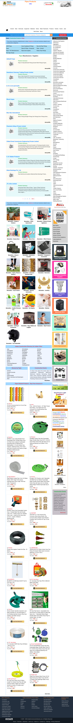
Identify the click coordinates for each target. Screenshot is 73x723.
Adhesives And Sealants (58, 41)
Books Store (60, 329)
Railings (55, 161)
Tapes (54, 183)
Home (7, 38)
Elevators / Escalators (60, 484)
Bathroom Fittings (60, 447)
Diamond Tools (56, 87)
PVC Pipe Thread (10, 52)
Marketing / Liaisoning (58, 139)
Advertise (25, 721)
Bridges (22, 703)
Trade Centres (34, 706)
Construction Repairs (58, 76)
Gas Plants (55, 112)
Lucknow (39, 357)
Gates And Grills (57, 114)
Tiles (54, 186)
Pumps (54, 158)
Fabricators (55, 99)
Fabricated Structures (58, 98)
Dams (22, 704)
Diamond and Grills (57, 84)
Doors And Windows (58, 88)
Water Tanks (56, 199)
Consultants (56, 79)
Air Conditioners (57, 47)
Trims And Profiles (57, 190)
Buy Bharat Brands (48, 701)
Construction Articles (6, 716)
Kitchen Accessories (58, 133)
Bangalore (24, 350)
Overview (19, 721)
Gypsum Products (57, 120)
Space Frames (56, 174)
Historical (22, 706)
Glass (8, 374)
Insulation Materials (57, 123)
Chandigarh (25, 352)
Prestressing (56, 156)
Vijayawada (9, 365)
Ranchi (8, 361)
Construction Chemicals (58, 69)
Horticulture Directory (6, 707)
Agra (8, 349)
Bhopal (38, 350)
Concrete (55, 68)
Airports (22, 699)
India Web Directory (48, 711)
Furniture (55, 110)
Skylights (55, 171)
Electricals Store (60, 312)
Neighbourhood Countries (7, 711)
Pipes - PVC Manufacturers (12, 50)
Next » (33, 198)
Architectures (23, 701)
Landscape (55, 134)
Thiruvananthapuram (12, 363)
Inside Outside (10, 375)
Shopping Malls (35, 699)
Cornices (55, 80)
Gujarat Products (5, 704)
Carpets (55, 60)
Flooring (55, 107)
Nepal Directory (65, 704)
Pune (38, 360)
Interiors (55, 128)
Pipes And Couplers (26, 50)
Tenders (56, 28)
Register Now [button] (63, 35)
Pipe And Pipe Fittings (42, 46)
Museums (23, 707)
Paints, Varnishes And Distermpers (15, 377)
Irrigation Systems (57, 131)
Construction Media (57, 74)
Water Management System (59, 196)
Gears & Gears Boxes (58, 115)
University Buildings (36, 707)
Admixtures (55, 42)
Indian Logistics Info (48, 707)
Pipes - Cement (40, 48)
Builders (55, 57)
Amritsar (39, 349)
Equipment (26, 28)
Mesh (54, 140)
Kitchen (60, 438)
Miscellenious (56, 142)
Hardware (55, 121)
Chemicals (20, 28)
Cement (12, 28)
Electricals (55, 90)
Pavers (54, 147)
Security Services (57, 169)
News (41, 31)
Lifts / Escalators (57, 137)
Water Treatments (44, 28)
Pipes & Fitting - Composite (27, 48)
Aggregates (56, 44)
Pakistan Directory (65, 705)
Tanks (54, 182)
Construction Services (58, 77)
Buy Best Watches (47, 706)
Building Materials (57, 58)
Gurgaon (9, 355)
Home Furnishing (60, 363)
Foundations (56, 109)
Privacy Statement (55, 721)
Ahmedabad (25, 349)
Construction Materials (58, 72)
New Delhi (39, 358)
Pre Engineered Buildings (59, 155)
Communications (57, 66)
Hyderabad (24, 355)
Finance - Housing (57, 104)
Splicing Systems (57, 175)
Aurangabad (10, 350)
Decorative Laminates (58, 82)
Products (51, 28)
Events (61, 28)
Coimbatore (10, 354)
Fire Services (56, 106)
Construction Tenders (6, 706)
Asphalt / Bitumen (57, 50)
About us (36, 721)
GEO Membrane (56, 117)
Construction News (6, 703)
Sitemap (48, 721)
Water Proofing (56, 197)
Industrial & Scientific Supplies (60, 276)
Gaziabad (39, 354)
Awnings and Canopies (58, 52)
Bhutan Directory (65, 701)
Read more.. (63, 512)
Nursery (55, 144)
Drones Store (60, 380)
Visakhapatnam (25, 365)
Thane (38, 361)
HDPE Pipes (9, 46)
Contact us (42, 721)
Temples (33, 704)
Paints (54, 145)
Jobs (65, 28)
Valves (37, 28)
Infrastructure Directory (6, 714)
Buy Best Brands (47, 699)
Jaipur (38, 355)
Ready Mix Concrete (57, 163)
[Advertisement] (36, 17)
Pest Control (56, 150)
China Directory (65, 702)
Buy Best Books (47, 703)
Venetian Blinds (56, 194)
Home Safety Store (59, 258)
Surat (23, 361)
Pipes (7, 48)
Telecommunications (58, 185)
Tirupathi (24, 363)
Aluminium (55, 49)
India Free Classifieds (48, 709)
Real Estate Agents (57, 164)
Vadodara (39, 363)
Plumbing (55, 153)
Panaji (23, 360)
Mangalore (9, 358)
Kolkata (24, 357)
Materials (32, 28)
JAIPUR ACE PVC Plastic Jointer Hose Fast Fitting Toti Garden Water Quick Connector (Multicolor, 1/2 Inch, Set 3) (40, 551)
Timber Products (57, 188)
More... (65, 487)
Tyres (54, 191)
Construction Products (15, 38)
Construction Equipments (59, 71)
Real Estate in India (6, 712)
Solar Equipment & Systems (59, 172)
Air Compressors (57, 46)
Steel (16, 28)
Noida (8, 360)
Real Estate (36, 31)
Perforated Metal (57, 148)
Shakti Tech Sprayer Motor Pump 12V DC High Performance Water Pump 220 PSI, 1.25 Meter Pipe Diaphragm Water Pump (39, 678)
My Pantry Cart (47, 704)
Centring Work (56, 63)
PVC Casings (56, 159)
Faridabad (24, 354)
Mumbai (24, 358)
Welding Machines (57, 201)
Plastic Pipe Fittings (41, 50)
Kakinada (9, 357)
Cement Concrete (11, 372)
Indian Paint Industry (6, 709)
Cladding (55, 65)
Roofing (55, 166)
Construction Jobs (5, 701)
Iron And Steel (56, 129)
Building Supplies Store (60, 294)
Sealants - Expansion (58, 167)
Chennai (39, 352)
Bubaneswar (10, 352)
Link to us (31, 721)
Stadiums (33, 701)
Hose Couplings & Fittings (27, 46)
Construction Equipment (60, 475)
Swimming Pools (57, 180)
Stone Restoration (57, 178)
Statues (33, 703)
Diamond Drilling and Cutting (59, 85)
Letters (54, 136)
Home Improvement (60, 346)
